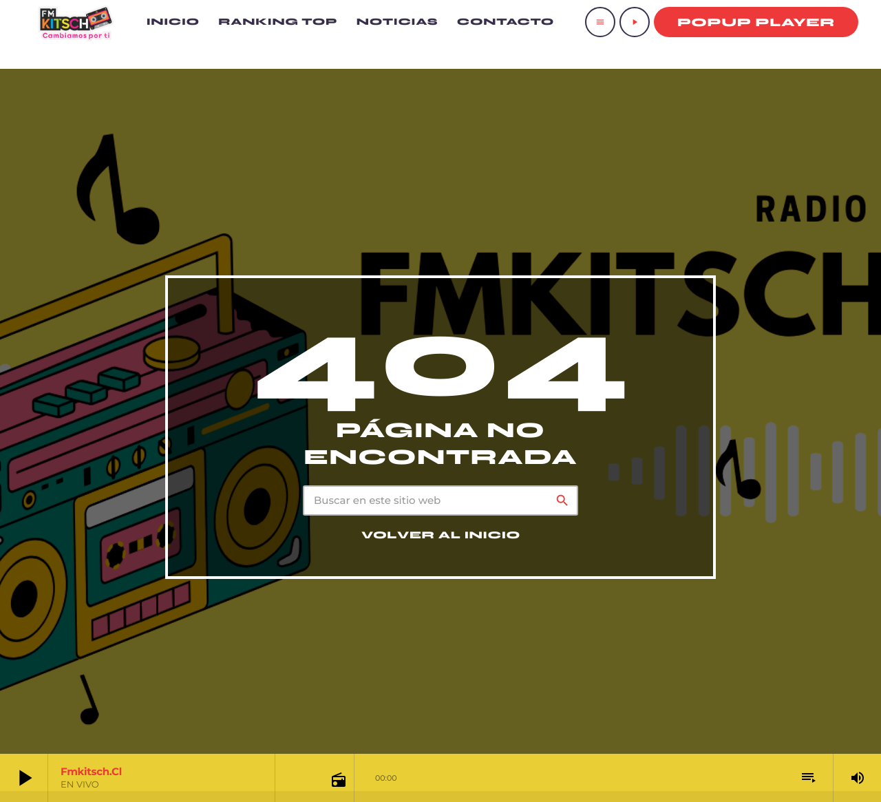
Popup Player (756, 22)
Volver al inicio (440, 535)
